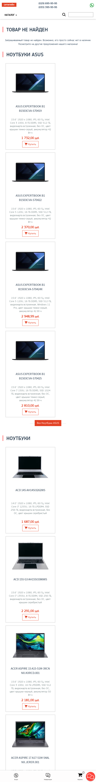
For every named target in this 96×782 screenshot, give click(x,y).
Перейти (24, 513)
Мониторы (72, 505)
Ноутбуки (24, 505)
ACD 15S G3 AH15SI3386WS (70, 312)
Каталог (11, 14)
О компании (48, 727)
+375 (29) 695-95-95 (48, 746)
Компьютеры (72, 555)
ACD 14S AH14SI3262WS (25, 312)
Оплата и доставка (48, 701)
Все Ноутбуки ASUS (48, 244)
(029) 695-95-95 (48, 3)
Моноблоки (24, 555)
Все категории (48, 583)
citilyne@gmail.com (48, 750)
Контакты (48, 705)
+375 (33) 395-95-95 (48, 742)
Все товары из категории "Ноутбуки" (48, 450)
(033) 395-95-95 (48, 7)
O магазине (48, 709)
